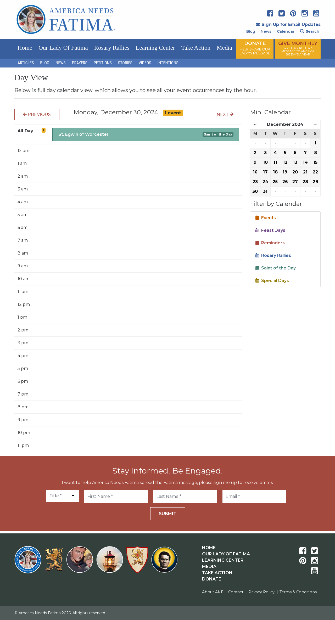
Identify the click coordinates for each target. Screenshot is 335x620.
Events (265, 217)
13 (295, 162)
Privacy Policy (261, 592)
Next (225, 114)
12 (285, 162)
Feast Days (270, 230)
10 (265, 162)
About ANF (212, 592)
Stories (125, 62)
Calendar (285, 31)
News (266, 31)
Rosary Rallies (112, 47)
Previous (37, 114)
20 (295, 172)
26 (285, 181)
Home (25, 47)
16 (255, 172)
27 (295, 181)
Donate (211, 579)
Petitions (103, 62)
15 (315, 162)
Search (309, 31)
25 (275, 181)
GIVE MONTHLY (297, 48)
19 (285, 172)
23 (255, 181)
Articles (26, 62)
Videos (145, 62)
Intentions (168, 62)
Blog (250, 31)
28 (305, 181)
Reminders (270, 242)
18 (275, 172)
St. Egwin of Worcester (83, 134)
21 (305, 172)
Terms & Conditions (298, 592)
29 (315, 181)
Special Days (272, 280)
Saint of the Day (218, 134)
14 (305, 162)
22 (315, 172)
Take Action (195, 47)
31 (265, 191)
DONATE (255, 48)
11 (275, 162)
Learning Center (155, 47)
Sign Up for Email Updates (288, 24)
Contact (235, 592)
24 (265, 181)
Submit (167, 513)
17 (265, 172)
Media (224, 47)
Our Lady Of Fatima (226, 553)
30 (255, 191)
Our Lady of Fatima (63, 47)
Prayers (79, 62)
